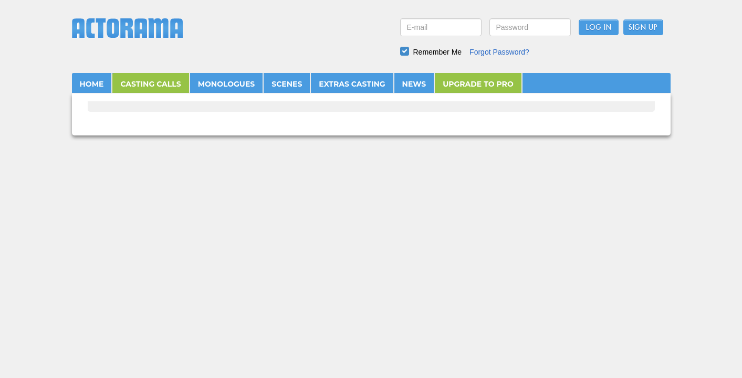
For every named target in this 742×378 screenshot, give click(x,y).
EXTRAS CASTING (352, 84)
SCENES (286, 84)
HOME (92, 84)
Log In (598, 28)
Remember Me (437, 52)
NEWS (414, 84)
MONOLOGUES (226, 84)
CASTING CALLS (150, 84)
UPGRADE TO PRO (478, 84)
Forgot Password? (499, 52)
